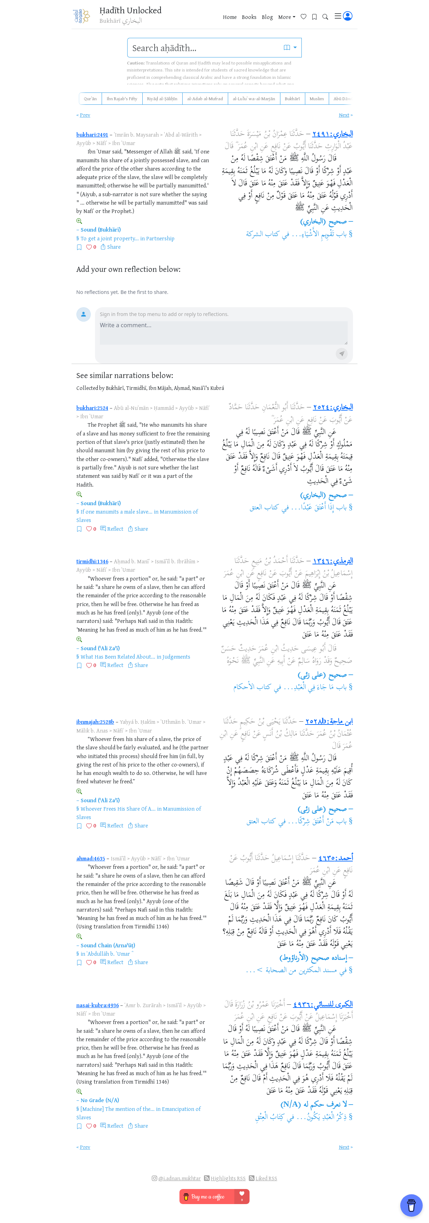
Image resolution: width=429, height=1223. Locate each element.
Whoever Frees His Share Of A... (118, 808)
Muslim (317, 98)
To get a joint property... (110, 238)
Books (249, 17)
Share (114, 246)
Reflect (115, 528)
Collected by (90, 388)
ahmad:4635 (90, 858)
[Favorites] (306, 16)
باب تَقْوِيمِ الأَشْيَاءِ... (319, 235)
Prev (85, 115)
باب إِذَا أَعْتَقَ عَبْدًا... (319, 508)
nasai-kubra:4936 (97, 1005)
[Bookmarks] (317, 16)
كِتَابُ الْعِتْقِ (270, 1118)
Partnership (160, 238)
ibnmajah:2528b (95, 721)
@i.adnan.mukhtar (179, 1178)
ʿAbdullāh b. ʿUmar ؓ (109, 953)
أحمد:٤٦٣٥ (335, 859)
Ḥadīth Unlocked (132, 10)
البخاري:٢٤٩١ (332, 135)
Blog (267, 17)
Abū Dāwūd (345, 98)
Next (344, 115)
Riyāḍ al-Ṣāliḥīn (162, 98)
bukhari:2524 (92, 408)
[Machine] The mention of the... (118, 1109)
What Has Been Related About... (118, 656)
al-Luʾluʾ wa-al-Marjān (254, 98)
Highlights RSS (228, 1178)
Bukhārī (292, 98)
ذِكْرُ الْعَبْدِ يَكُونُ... (321, 1118)
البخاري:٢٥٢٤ (333, 408)
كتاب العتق (264, 508)
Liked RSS (266, 1178)
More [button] (284, 17)
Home (230, 17)
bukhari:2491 (92, 134)
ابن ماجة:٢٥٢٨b (329, 722)
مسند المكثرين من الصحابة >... (291, 971)
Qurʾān (90, 98)
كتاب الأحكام (252, 688)
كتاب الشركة (263, 235)
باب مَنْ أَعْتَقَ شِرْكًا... (317, 822)
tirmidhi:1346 (92, 561)
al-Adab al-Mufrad (205, 98)
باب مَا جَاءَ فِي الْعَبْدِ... (315, 688)
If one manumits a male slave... (116, 511)
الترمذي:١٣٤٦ (333, 562)
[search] (203, 47)
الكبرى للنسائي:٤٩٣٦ (323, 1005)
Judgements (176, 656)
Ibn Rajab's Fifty (122, 98)
